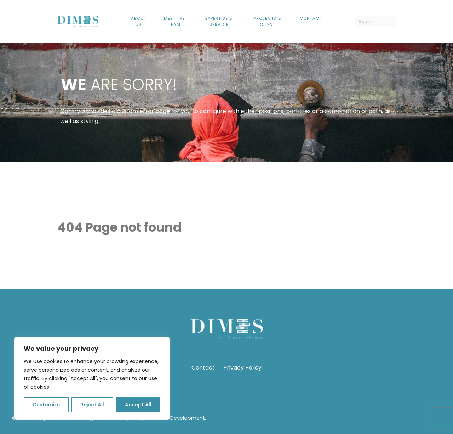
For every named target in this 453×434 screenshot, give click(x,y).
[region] (92, 378)
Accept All (138, 404)
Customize (46, 404)
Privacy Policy (242, 367)
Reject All (92, 404)
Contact (203, 367)
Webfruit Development (176, 418)
